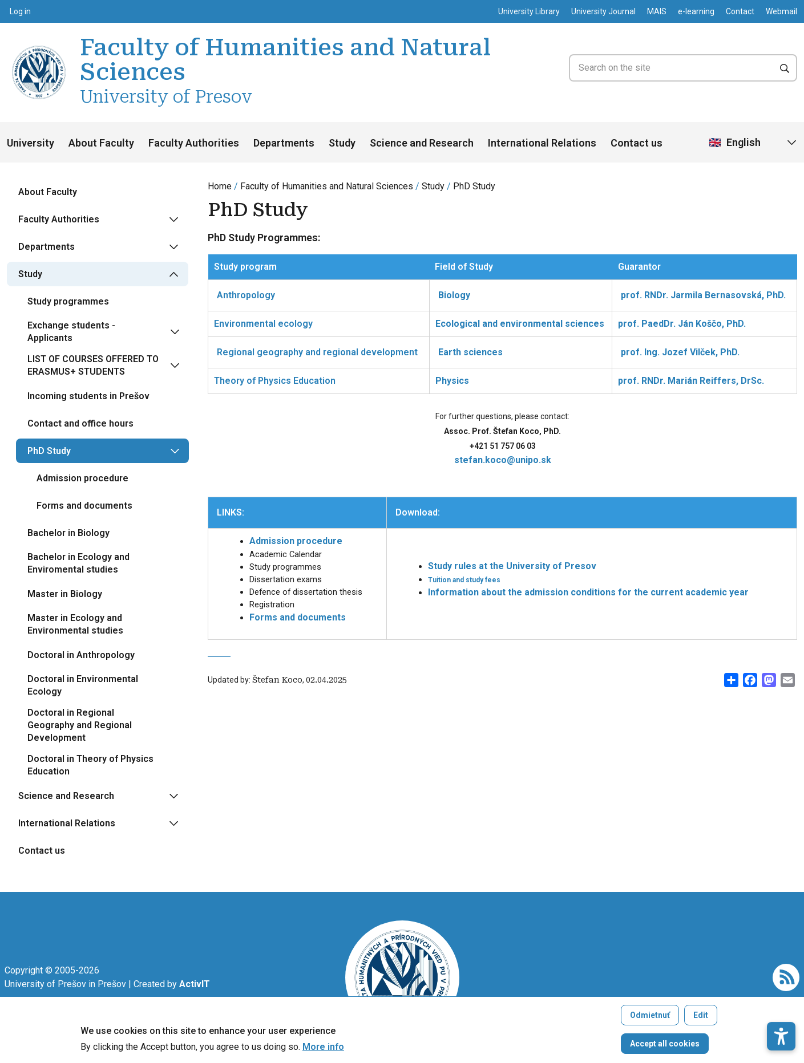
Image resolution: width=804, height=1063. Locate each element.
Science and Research (422, 143)
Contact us (636, 143)
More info (323, 1050)
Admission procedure (295, 540)
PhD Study (474, 186)
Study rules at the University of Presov (512, 566)
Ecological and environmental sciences (519, 323)
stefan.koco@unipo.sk (502, 460)
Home (220, 186)
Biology (454, 295)
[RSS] (786, 976)
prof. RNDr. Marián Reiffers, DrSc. (691, 380)
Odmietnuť (650, 1018)
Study (342, 143)
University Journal (603, 11)
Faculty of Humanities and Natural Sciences (326, 186)
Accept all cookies (665, 1046)
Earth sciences (470, 352)
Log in (20, 11)
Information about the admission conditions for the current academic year (588, 592)
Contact (740, 11)
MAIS (656, 11)
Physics (452, 380)
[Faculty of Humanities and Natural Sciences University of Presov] (39, 47)
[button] (781, 1002)
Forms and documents (297, 617)
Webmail (781, 11)
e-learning (696, 11)
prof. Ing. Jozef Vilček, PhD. (680, 352)
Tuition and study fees (464, 580)
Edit (700, 1018)
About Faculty (101, 143)
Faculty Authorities (193, 143)
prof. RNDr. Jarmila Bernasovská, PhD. (703, 295)
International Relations (542, 143)
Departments (283, 143)
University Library (529, 11)
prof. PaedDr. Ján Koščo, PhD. (682, 323)
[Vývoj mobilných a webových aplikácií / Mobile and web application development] (194, 984)
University (30, 143)
